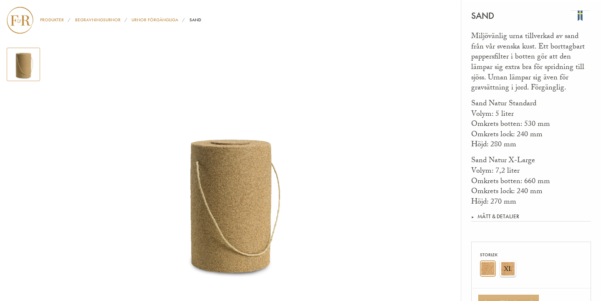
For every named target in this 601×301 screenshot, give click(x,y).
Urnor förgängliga (154, 20)
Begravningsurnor (98, 20)
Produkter (52, 20)
